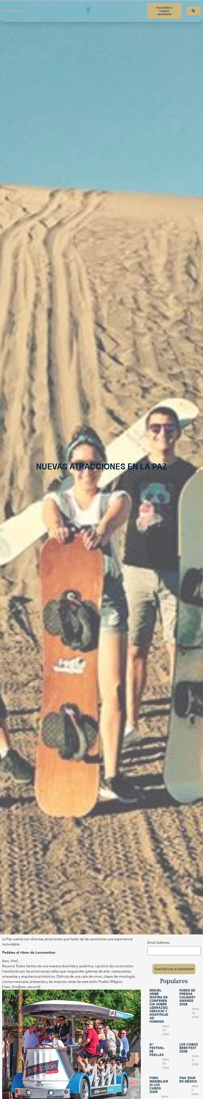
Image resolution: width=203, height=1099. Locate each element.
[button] (88, 9)
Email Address (158, 942)
